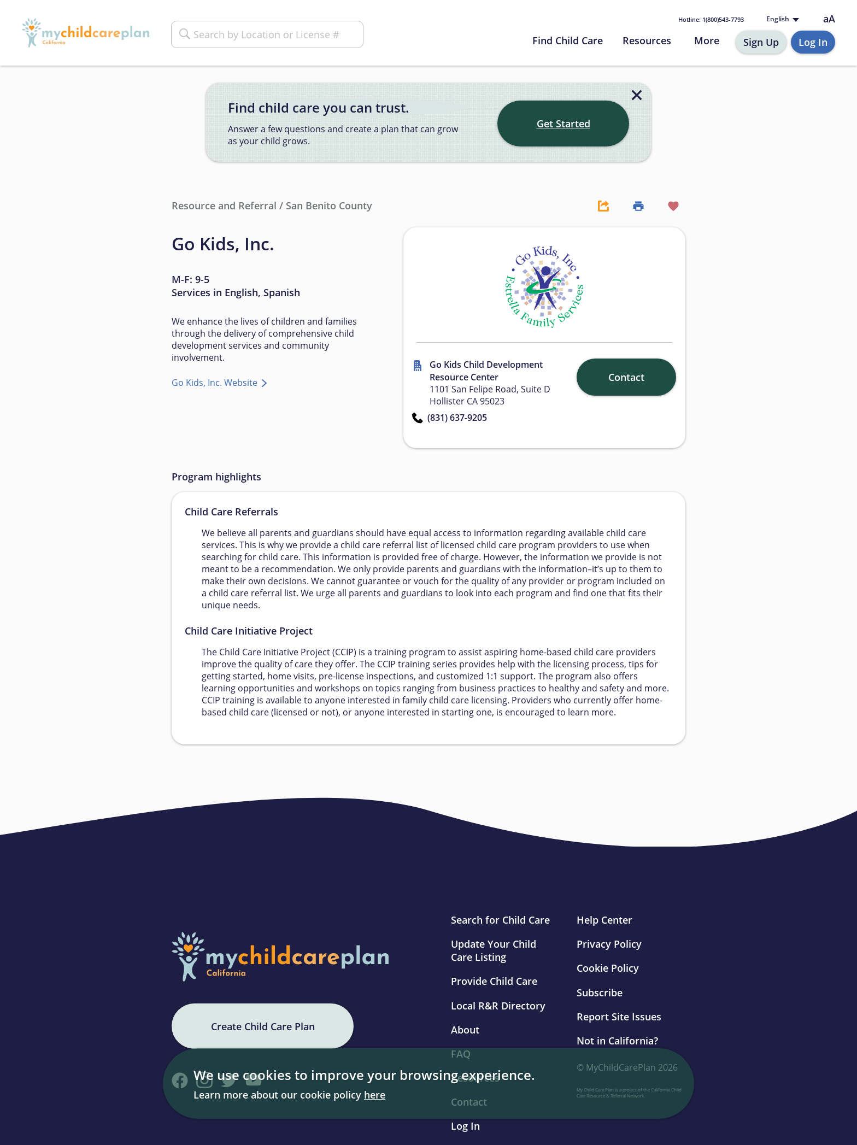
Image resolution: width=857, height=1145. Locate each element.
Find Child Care (567, 40)
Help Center (604, 919)
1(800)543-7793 (711, 19)
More (706, 40)
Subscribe (600, 992)
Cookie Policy (608, 967)
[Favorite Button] (667, 205)
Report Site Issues (619, 1016)
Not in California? (617, 1040)
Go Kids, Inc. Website (216, 383)
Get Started (563, 123)
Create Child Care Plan (263, 1026)
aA (829, 19)
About (465, 1029)
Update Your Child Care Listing (493, 950)
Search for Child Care (500, 919)
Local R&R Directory (498, 1005)
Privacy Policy (609, 943)
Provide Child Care (494, 981)
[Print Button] (632, 205)
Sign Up (761, 42)
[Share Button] (597, 205)
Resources (647, 40)
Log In (813, 42)
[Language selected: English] (781, 19)
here (374, 1094)
